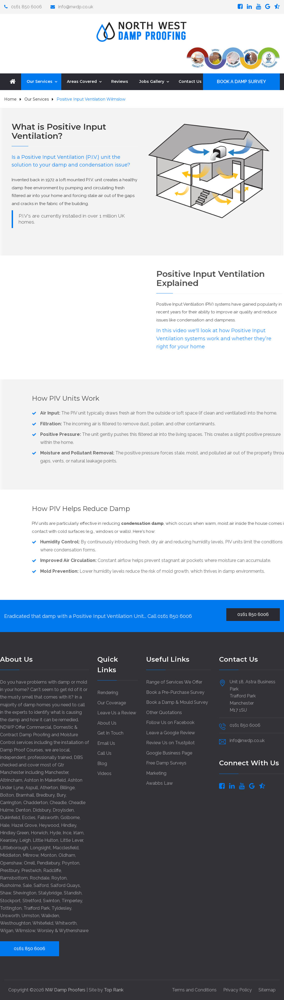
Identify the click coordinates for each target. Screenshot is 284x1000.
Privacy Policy (237, 989)
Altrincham (11, 779)
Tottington (11, 908)
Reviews (119, 81)
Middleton (10, 855)
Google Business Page (169, 752)
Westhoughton (15, 922)
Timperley (72, 900)
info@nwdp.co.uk (75, 6)
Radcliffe (52, 870)
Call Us (104, 753)
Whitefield (42, 922)
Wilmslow (25, 930)
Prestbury (9, 870)
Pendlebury (48, 862)
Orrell (29, 862)
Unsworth (10, 915)
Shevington (24, 892)
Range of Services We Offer (174, 681)
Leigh (25, 840)
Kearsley (8, 840)
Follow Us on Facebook (170, 722)
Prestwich (31, 870)
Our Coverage (111, 702)
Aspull (31, 787)
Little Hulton (45, 840)
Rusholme (10, 885)
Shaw (5, 892)
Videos (104, 773)
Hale (4, 825)
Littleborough (14, 847)
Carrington (10, 802)
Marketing (156, 773)
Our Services (39, 81)
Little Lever (71, 840)
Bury (61, 794)
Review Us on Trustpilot (170, 742)
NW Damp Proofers (66, 989)
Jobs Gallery (151, 81)
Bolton (7, 794)
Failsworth (48, 817)
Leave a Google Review (170, 732)
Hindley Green (14, 832)
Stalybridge (50, 892)
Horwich (39, 832)
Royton (59, 877)
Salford (41, 885)
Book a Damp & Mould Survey (177, 702)
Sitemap (267, 989)
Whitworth (66, 922)
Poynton (70, 862)
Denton (23, 809)
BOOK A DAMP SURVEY (241, 81)
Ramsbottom (14, 877)
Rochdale (39, 877)
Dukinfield (10, 817)
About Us (106, 722)
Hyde (55, 832)
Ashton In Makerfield (45, 779)
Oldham (67, 855)
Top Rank (113, 989)
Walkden (50, 915)
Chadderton (35, 802)
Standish (73, 892)
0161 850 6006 (26, 6)
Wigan (6, 930)
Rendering (107, 692)
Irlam (78, 832)
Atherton (49, 787)
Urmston (30, 915)
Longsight (40, 847)
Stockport (10, 900)
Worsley (45, 930)
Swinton (51, 900)
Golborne (70, 817)
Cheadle (58, 802)
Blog (102, 763)
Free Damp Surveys (166, 762)
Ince (67, 832)
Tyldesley (61, 908)
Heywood (49, 825)
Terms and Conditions (194, 989)
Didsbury (42, 809)
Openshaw (11, 862)
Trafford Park (37, 908)
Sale (27, 885)
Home (10, 98)
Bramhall (25, 794)
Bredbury (45, 794)
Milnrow (31, 855)
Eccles (29, 817)
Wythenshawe (73, 930)
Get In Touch (110, 732)
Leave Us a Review (116, 712)
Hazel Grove (24, 825)
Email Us (106, 743)
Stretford (31, 900)
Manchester (56, 772)
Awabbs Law (159, 783)
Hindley (68, 825)
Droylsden (63, 809)
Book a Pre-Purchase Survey (175, 692)
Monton (48, 855)
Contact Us (190, 81)
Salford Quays (65, 885)
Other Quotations (164, 712)
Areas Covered (82, 81)
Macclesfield (65, 847)
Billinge (67, 787)
